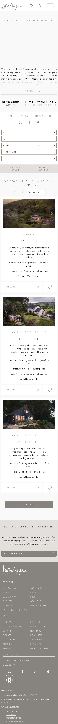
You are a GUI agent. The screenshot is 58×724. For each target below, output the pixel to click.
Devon (7, 630)
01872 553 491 (43, 116)
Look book (9, 596)
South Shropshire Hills (29, 332)
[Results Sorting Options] (36, 192)
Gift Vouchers (39, 605)
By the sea (36, 622)
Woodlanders (29, 442)
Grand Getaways (40, 648)
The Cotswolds (12, 626)
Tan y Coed (29, 241)
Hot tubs (35, 630)
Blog (6, 592)
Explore (10, 287)
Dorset (7, 635)
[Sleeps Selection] (29, 132)
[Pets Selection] (29, 158)
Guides (34, 592)
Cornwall (9, 622)
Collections (38, 587)
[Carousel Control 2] (33, 58)
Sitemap (7, 605)
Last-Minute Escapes (15, 610)
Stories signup (13, 553)
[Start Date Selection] (14, 145)
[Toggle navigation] (50, 5)
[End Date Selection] (39, 145)
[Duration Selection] (29, 139)
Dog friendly (38, 626)
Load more (29, 504)
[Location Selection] (29, 152)
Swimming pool (40, 644)
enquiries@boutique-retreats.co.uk (17, 660)
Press (33, 596)
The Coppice (29, 339)
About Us (35, 601)
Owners (8, 601)
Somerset (8, 644)
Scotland (9, 639)
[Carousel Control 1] (29, 58)
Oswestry (29, 234)
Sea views (36, 639)
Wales (6, 648)
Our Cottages (11, 587)
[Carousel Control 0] (25, 58)
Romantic (36, 635)
